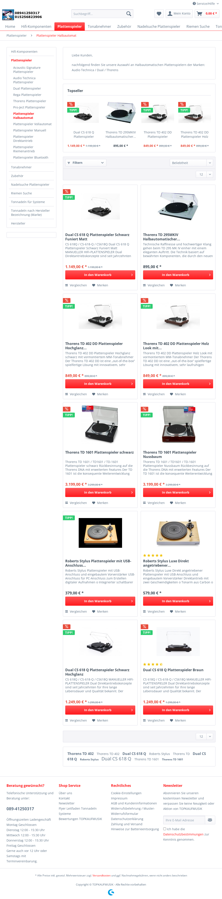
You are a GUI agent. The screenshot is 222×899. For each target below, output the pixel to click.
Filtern (75, 163)
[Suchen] (128, 13)
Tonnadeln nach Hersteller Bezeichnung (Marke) (30, 212)
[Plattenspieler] (69, 26)
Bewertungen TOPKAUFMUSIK (80, 819)
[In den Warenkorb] (100, 274)
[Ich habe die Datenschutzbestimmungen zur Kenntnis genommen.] (164, 828)
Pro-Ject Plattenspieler (29, 107)
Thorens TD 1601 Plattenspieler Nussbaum (169, 454)
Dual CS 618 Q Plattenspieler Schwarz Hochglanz (97, 672)
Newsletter (67, 803)
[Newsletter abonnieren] (210, 820)
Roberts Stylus (160, 754)
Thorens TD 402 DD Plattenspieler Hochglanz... (158, 134)
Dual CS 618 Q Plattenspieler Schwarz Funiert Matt (83, 134)
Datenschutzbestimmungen (183, 834)
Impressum (119, 798)
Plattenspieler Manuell (29, 130)
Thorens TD (182, 754)
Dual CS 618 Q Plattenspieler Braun (173, 670)
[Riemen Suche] (198, 26)
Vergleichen (76, 285)
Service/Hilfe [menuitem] (204, 4)
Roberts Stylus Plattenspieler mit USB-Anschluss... (98, 563)
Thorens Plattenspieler (29, 101)
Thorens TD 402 (81, 753)
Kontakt (64, 798)
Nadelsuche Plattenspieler (30, 184)
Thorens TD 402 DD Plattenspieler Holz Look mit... (195, 134)
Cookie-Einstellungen (126, 793)
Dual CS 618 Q (134, 753)
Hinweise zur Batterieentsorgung (135, 829)
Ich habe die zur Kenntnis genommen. (186, 834)
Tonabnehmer (21, 167)
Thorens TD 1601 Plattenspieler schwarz (99, 452)
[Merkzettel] (159, 13)
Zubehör (17, 176)
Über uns (65, 793)
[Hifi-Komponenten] (36, 26)
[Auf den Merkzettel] (100, 285)
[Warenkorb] (207, 13)
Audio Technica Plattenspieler (24, 80)
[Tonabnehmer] (99, 26)
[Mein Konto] (179, 13)
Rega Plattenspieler (27, 95)
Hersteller (18, 223)
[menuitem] (102, 15)
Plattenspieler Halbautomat (23, 116)
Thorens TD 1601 (147, 759)
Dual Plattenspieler (27, 88)
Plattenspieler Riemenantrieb (24, 149)
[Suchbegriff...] (102, 13)
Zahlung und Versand (126, 824)
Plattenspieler (21, 60)
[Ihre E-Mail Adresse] (184, 820)
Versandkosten (102, 875)
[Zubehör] (124, 26)
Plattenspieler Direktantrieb (23, 139)
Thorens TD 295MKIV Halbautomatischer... (121, 134)
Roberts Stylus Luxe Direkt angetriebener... (166, 563)
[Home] (10, 26)
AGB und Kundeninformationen (134, 803)
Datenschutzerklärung (127, 819)
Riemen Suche (21, 193)
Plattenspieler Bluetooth (30, 157)
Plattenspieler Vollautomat (32, 124)
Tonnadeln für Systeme (28, 202)
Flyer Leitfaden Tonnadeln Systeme (78, 811)
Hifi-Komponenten (24, 51)
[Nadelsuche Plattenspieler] (158, 26)
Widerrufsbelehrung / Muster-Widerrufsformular (133, 811)
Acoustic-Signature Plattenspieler (27, 70)
